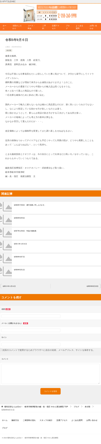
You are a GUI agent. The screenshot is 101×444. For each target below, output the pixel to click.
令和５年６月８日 (20, 244)
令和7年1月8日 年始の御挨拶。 (26, 231)
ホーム (4, 27)
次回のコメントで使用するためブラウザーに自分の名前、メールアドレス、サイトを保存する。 (48, 350)
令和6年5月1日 (19, 270)
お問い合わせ (93, 27)
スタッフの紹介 (46, 420)
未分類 (8, 50)
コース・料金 (31, 27)
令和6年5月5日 (19, 218)
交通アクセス (55, 27)
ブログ (68, 27)
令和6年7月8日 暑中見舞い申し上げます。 (30, 205)
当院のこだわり (17, 27)
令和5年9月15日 (92, 286)
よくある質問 (79, 27)
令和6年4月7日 (19, 257)
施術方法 (15, 420)
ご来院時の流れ (29, 420)
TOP (36, 407)
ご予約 (44, 27)
